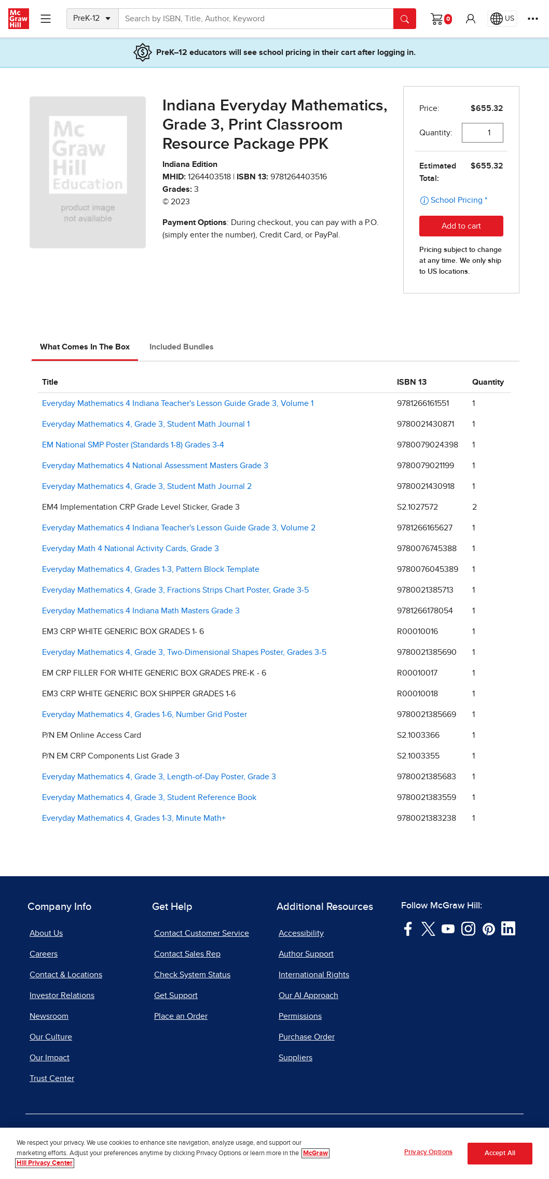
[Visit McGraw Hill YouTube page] (448, 928)
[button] (470, 18)
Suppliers (295, 1058)
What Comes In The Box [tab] (85, 347)
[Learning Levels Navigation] (45, 18)
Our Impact (50, 1058)
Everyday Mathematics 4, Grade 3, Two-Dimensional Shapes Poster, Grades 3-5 (184, 652)
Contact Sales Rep (187, 954)
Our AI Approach (308, 995)
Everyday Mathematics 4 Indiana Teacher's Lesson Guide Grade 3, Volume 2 (178, 528)
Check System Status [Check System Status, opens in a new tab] (192, 975)
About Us (46, 933)
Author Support (306, 954)
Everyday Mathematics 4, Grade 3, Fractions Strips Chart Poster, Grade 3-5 (175, 590)
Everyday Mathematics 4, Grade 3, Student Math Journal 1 (146, 424)
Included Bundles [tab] (181, 347)
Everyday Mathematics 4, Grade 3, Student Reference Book (149, 797)
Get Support (176, 995)
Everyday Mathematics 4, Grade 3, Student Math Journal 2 (147, 486)
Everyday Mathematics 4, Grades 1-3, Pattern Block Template (150, 569)
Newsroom (49, 1016)
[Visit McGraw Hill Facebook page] (408, 928)
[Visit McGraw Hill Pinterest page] (489, 928)
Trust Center (52, 1078)
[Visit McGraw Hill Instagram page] (468, 928)
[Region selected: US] (502, 18)
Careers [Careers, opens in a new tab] (44, 954)
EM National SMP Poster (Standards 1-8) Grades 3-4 (133, 445)
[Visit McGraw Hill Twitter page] (428, 928)
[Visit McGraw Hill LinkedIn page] (508, 928)
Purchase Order (307, 1037)
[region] (274, 1153)
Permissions (300, 1016)
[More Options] (533, 18)
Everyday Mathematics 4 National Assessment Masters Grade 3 (155, 465)
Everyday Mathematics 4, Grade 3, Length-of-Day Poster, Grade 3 (159, 777)
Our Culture (51, 1037)
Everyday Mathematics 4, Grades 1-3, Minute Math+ (134, 818)
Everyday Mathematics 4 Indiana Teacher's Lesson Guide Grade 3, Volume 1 (177, 403)
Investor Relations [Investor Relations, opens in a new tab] (62, 995)
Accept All (500, 1153)
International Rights (314, 975)
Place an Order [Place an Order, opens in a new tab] (181, 1016)
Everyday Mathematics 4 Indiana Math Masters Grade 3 (141, 611)
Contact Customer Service (201, 933)
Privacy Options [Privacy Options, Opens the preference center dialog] (428, 1152)
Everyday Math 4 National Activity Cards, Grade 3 (130, 548)
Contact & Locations (66, 975)
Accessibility (301, 933)
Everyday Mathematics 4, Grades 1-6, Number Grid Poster (144, 714)
